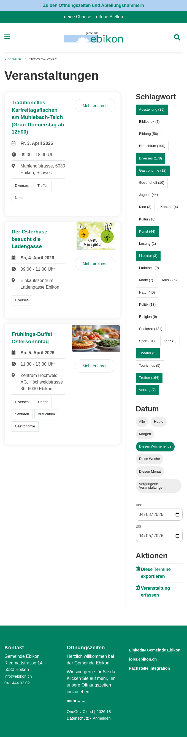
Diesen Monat (150, 474)
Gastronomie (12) (153, 173)
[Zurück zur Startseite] (93, 38)
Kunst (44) (147, 234)
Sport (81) (147, 343)
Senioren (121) (150, 331)
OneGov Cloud (81, 711)
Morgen (145, 436)
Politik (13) (147, 307)
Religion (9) (148, 319)
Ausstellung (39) (151, 112)
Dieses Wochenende (155, 449)
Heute (158, 424)
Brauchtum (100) (152, 148)
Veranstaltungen (46, 61)
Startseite (13, 61)
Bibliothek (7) (149, 124)
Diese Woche (149, 461)
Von (139, 507)
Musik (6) (169, 282)
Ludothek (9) (149, 270)
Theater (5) (147, 355)
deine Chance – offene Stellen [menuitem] (95, 16)
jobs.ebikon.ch (147, 665)
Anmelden (105, 718)
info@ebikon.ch (19, 676)
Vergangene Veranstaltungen (152, 488)
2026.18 (107, 711)
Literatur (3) (148, 258)
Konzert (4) (169, 209)
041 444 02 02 (18, 682)
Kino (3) (145, 209)
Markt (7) (146, 282)
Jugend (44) (148, 197)
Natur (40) (147, 294)
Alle (142, 424)
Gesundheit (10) (151, 185)
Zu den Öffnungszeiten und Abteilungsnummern (93, 5)
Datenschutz (79, 718)
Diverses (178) (150, 160)
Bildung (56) (148, 136)
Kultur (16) (147, 221)
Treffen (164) (149, 380)
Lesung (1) (147, 246)
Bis (138, 528)
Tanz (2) (170, 343)
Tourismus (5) (150, 368)
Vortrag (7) (147, 392)
